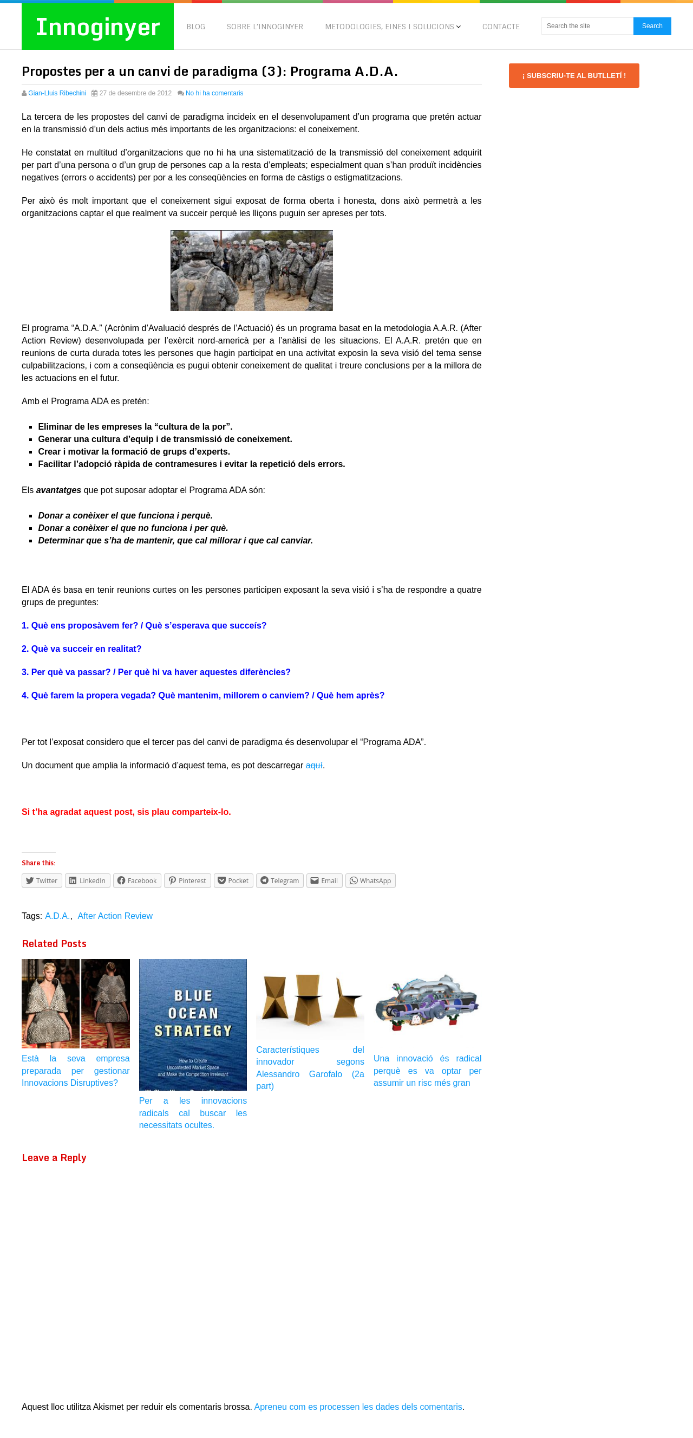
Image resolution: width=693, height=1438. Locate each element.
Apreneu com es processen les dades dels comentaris (358, 1406)
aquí (314, 765)
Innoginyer (98, 26)
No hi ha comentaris (215, 93)
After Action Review (115, 916)
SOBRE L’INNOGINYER (265, 26)
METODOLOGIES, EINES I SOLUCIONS (389, 26)
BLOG (195, 26)
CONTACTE (501, 26)
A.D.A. (57, 916)
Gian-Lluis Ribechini (57, 93)
